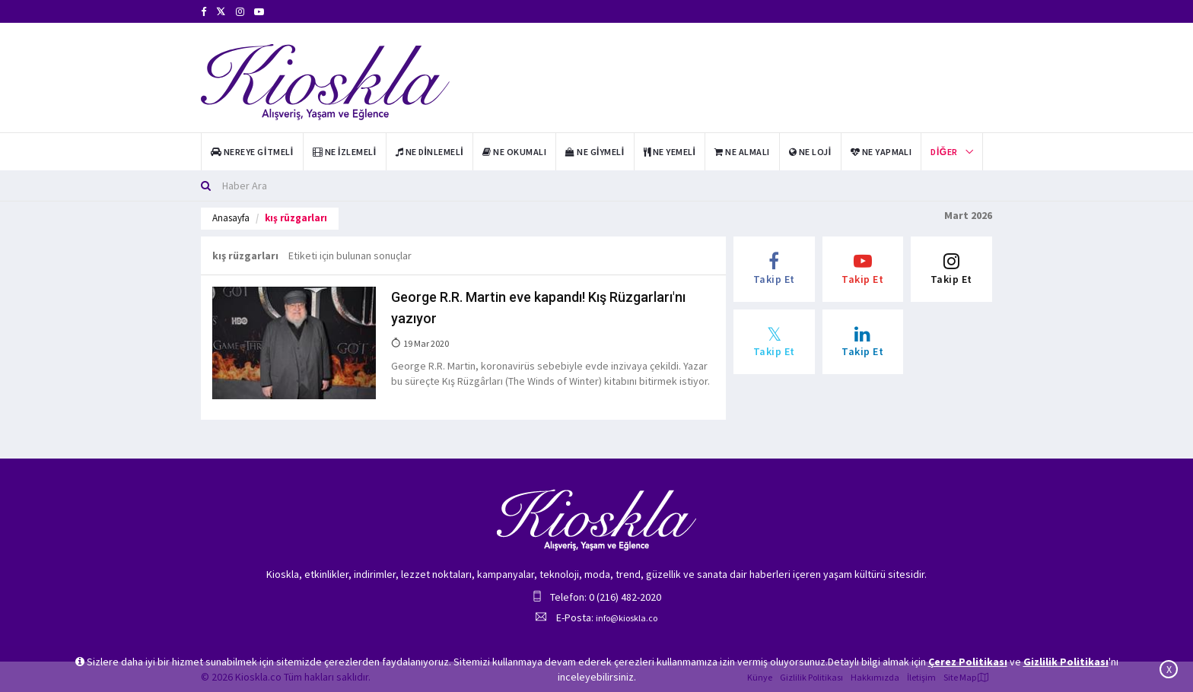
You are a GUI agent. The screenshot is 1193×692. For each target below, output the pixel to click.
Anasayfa (231, 217)
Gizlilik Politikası (1066, 661)
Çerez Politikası (967, 661)
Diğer (944, 151)
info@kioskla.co (626, 618)
